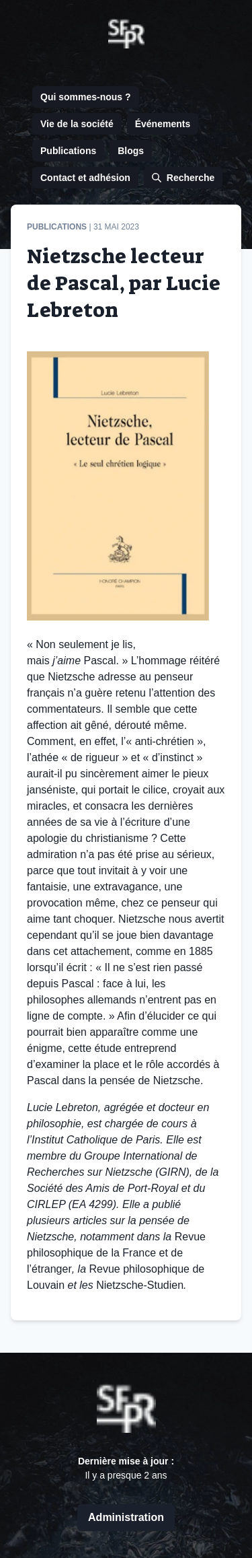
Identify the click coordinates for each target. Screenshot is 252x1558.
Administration (126, 1517)
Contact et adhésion (85, 177)
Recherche (183, 177)
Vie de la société (77, 123)
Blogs (131, 150)
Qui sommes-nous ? (85, 97)
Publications (68, 150)
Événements (162, 123)
